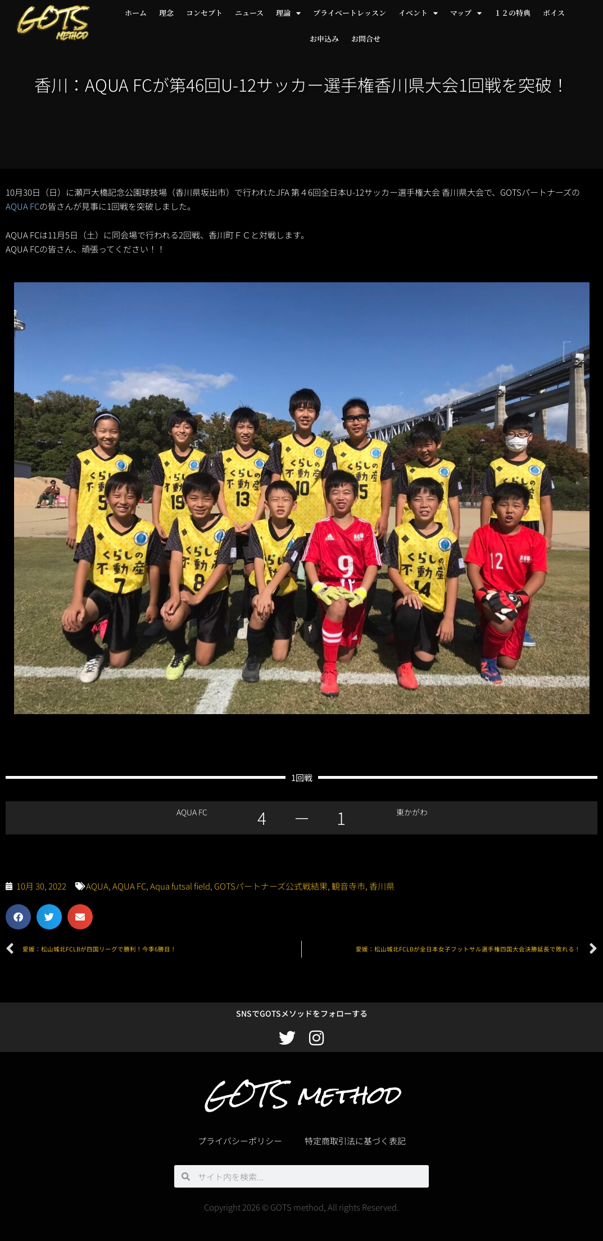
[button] (18, 916)
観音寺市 (348, 886)
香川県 (382, 886)
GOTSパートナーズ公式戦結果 (271, 886)
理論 (288, 13)
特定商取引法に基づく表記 (355, 1141)
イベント (418, 13)
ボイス (554, 12)
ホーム (136, 12)
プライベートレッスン (349, 12)
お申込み (324, 38)
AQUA (97, 886)
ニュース (249, 12)
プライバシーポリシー (240, 1141)
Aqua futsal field (180, 886)
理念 (166, 12)
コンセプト (204, 12)
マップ (466, 13)
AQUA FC (22, 206)
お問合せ (365, 38)
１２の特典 (512, 12)
